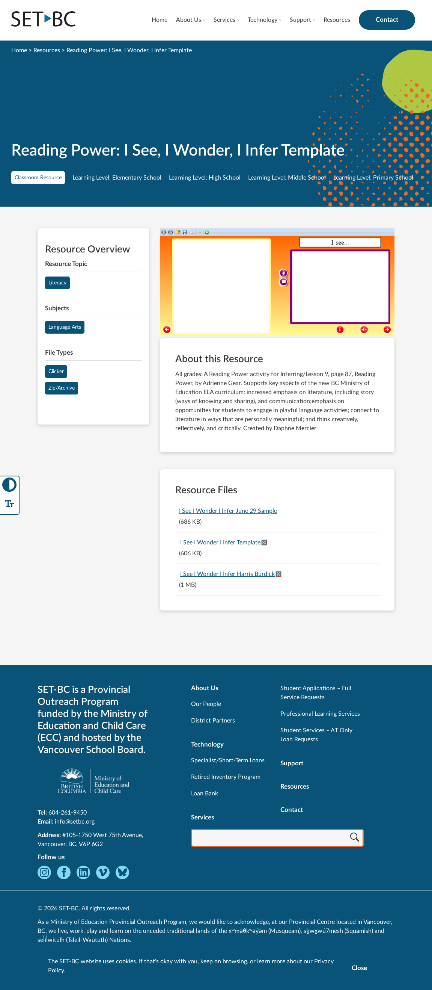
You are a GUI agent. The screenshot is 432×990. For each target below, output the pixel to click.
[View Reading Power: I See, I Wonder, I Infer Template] (277, 283)
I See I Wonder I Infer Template (220, 543)
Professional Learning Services (320, 714)
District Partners (213, 721)
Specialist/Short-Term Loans (228, 760)
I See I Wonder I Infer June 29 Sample (228, 511)
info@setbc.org (75, 822)
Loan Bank (204, 793)
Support (300, 20)
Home (159, 20)
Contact (387, 20)
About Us (188, 20)
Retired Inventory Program (225, 777)
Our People (206, 704)
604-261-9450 (67, 813)
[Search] (355, 838)
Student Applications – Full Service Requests (315, 692)
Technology (262, 20)
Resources (337, 20)
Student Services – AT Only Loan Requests (316, 734)
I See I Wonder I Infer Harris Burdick (227, 574)
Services (224, 20)
